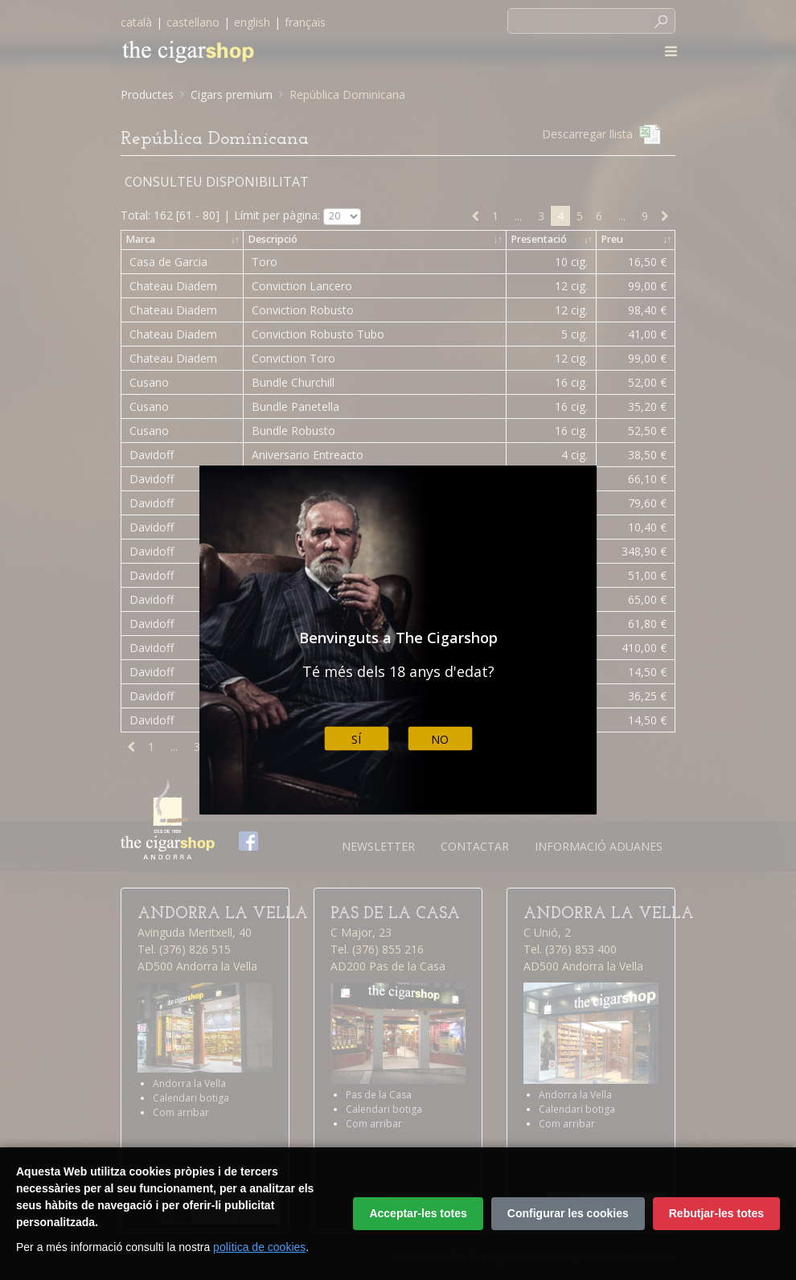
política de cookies (259, 1247)
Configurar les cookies (568, 1213)
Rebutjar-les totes (716, 1213)
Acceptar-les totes (417, 1213)
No (440, 738)
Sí (356, 738)
